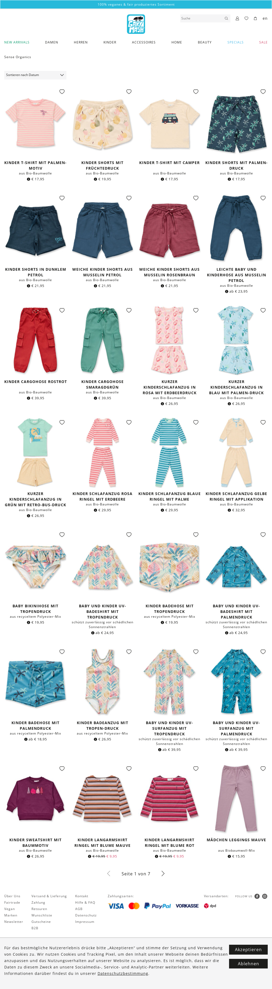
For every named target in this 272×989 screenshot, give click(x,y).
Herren (81, 42)
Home (176, 42)
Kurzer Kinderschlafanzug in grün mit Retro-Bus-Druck (35, 499)
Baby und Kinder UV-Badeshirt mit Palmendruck (236, 611)
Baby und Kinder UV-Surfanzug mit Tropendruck (169, 728)
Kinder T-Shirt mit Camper (169, 162)
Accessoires (144, 42)
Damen (51, 42)
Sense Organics (17, 57)
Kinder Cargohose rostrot (35, 381)
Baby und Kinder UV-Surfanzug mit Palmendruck (236, 728)
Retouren (39, 909)
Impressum (84, 921)
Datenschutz (86, 915)
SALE (263, 42)
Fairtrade (12, 902)
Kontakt (81, 896)
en (265, 18)
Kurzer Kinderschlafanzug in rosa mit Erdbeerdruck (170, 387)
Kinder (109, 42)
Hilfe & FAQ (85, 902)
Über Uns (12, 896)
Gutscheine (41, 921)
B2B (34, 928)
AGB (79, 909)
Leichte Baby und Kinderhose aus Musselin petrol (236, 275)
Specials (235, 42)
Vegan (9, 909)
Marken (10, 915)
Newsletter (13, 921)
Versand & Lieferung (49, 896)
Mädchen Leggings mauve (236, 839)
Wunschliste (41, 915)
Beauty (205, 42)
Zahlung (38, 902)
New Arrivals (17, 42)
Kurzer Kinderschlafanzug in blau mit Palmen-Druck (236, 387)
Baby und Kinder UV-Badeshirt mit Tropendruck (102, 611)
